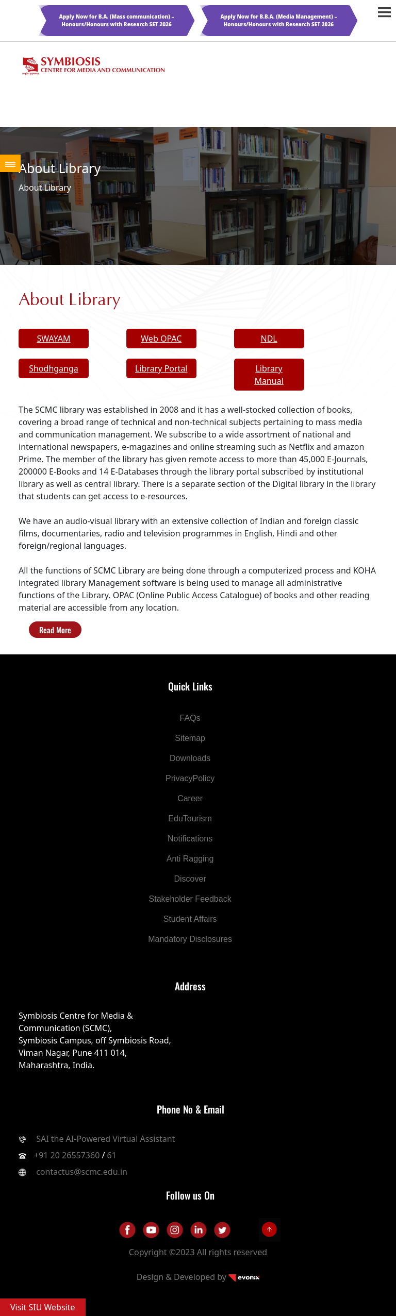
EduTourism (189, 818)
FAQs (190, 718)
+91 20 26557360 (67, 1155)
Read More (55, 629)
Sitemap (190, 738)
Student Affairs (190, 919)
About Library (45, 187)
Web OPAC (161, 338)
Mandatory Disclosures (190, 939)
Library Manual (268, 374)
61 (112, 1155)
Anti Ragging (190, 858)
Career (190, 798)
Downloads (190, 758)
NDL (268, 338)
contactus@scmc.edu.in (81, 1171)
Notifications (190, 838)
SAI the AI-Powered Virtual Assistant (104, 1138)
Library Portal (161, 368)
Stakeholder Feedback (190, 899)
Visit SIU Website (42, 1307)
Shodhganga (53, 368)
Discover (190, 878)
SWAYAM (53, 338)
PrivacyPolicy (190, 778)
